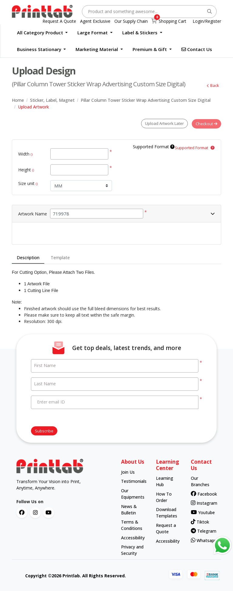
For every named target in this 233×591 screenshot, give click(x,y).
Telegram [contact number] (202, 531)
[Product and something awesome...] (149, 11)
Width (25, 153)
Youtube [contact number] (202, 512)
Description (28, 257)
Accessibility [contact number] (132, 537)
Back (212, 85)
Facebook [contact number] (202, 493)
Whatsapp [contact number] (202, 540)
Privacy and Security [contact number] (132, 550)
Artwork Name (32, 213)
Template (60, 257)
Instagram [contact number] (202, 503)
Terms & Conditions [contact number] (131, 525)
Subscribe (44, 430)
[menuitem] (42, 32)
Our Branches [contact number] (200, 481)
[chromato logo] (64, 466)
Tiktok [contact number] (200, 521)
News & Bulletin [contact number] (129, 509)
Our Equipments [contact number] (132, 493)
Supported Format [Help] (153, 146)
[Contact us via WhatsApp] (222, 545)
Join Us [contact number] (128, 471)
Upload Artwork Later (163, 123)
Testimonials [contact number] (132, 481)
